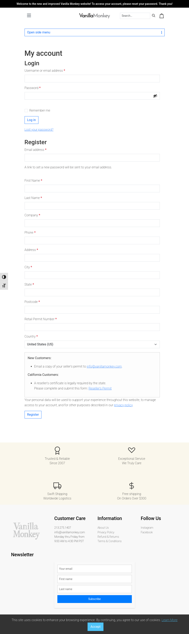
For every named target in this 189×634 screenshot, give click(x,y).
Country (31, 336)
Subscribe (94, 599)
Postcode (32, 302)
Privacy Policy (106, 532)
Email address (37, 149)
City (28, 267)
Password (34, 88)
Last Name (33, 198)
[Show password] (155, 96)
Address (31, 250)
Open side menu (94, 32)
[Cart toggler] (162, 16)
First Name (33, 180)
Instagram (147, 527)
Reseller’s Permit (100, 388)
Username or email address (46, 70)
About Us (103, 527)
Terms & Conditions (110, 541)
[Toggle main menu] (29, 16)
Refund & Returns (108, 536)
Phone (30, 232)
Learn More (170, 620)
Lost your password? (39, 130)
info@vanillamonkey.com (104, 366)
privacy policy (123, 405)
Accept (96, 627)
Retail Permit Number (41, 319)
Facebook (147, 532)
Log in (31, 120)
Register (33, 414)
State (29, 284)
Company (32, 215)
